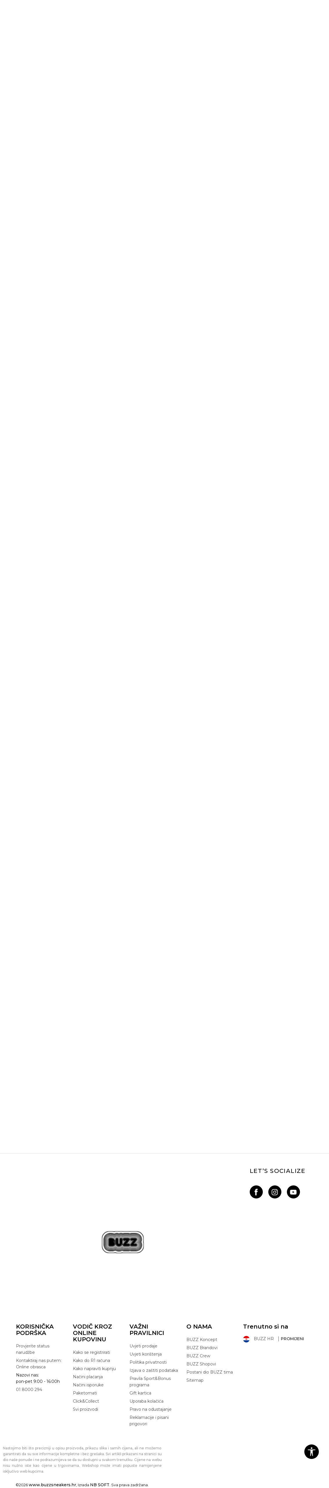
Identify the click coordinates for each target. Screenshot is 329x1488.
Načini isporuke (88, 1385)
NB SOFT (99, 1484)
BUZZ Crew (198, 1355)
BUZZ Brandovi (201, 1347)
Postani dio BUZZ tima (209, 1372)
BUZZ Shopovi (201, 1364)
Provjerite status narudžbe (32, 1349)
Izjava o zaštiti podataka (154, 1370)
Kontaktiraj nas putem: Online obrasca (39, 1364)
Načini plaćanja (88, 1376)
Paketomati (85, 1393)
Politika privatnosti (148, 1362)
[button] (311, 1451)
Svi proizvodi (85, 1409)
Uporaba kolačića (146, 1401)
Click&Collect (86, 1401)
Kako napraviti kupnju (94, 1368)
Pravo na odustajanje (151, 1409)
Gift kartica (140, 1393)
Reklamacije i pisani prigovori (149, 1420)
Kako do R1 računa (91, 1360)
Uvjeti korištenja (146, 1354)
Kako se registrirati (91, 1352)
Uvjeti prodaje (143, 1346)
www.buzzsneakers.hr (52, 1484)
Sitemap (195, 1380)
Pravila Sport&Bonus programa (150, 1382)
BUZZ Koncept (201, 1339)
